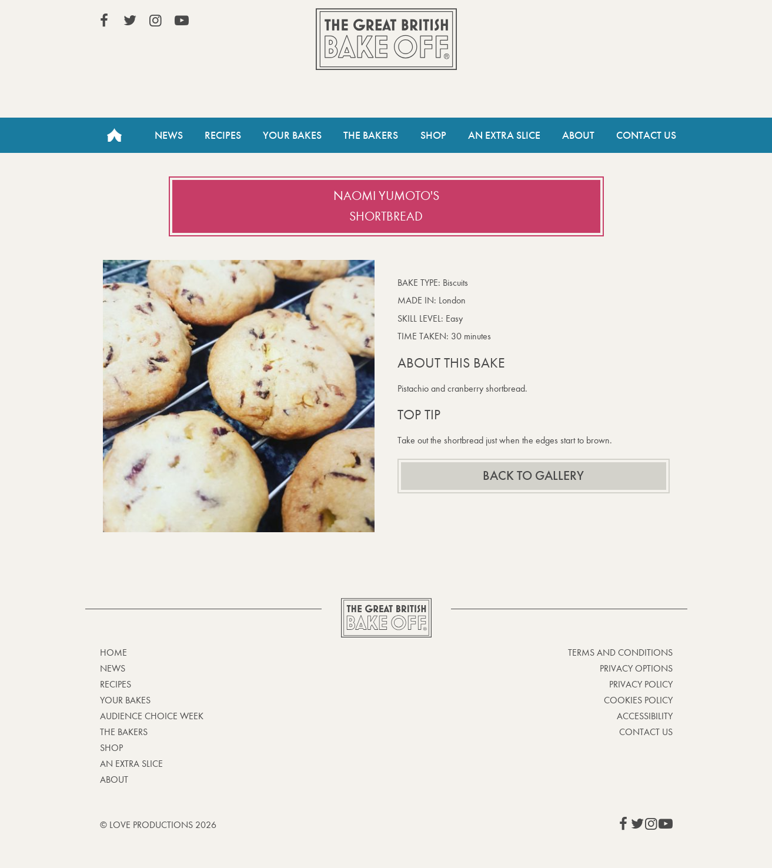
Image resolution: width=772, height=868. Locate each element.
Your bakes (125, 700)
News (169, 135)
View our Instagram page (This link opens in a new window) (156, 21)
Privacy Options (636, 668)
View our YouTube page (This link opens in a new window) (182, 21)
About (578, 135)
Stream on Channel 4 (619, 23)
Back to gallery (533, 475)
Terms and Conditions (620, 652)
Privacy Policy (641, 684)
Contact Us (646, 135)
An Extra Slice (504, 135)
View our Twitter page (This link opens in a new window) (130, 21)
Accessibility (645, 716)
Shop (433, 135)
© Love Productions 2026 (158, 824)
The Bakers (370, 135)
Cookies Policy (638, 700)
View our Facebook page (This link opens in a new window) (104, 21)
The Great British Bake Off (386, 39)
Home (114, 135)
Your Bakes (292, 135)
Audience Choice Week (151, 716)
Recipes (223, 135)
